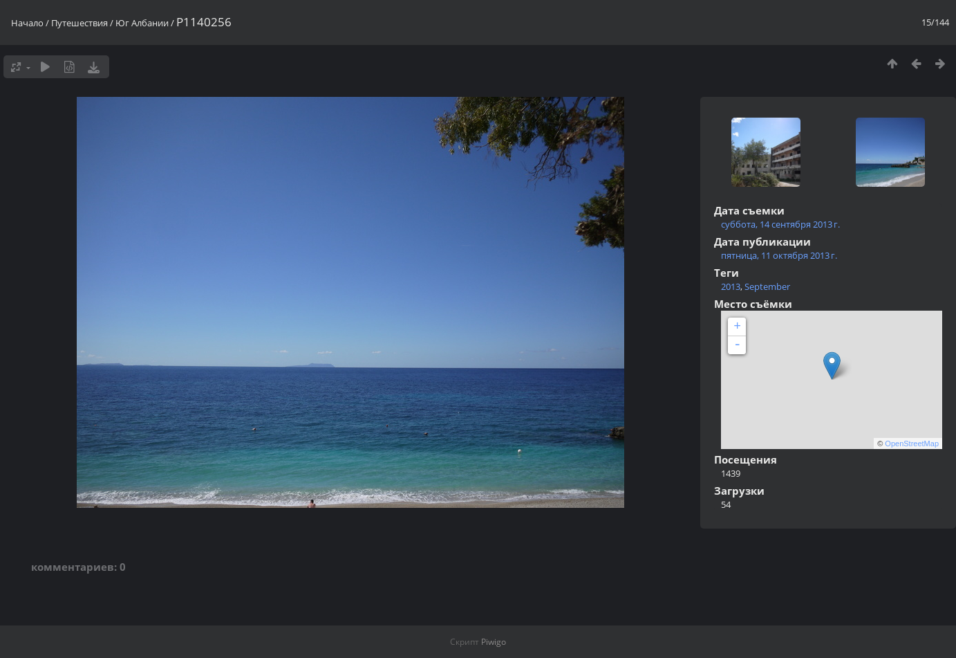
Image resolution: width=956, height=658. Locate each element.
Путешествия (79, 23)
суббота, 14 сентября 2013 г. (780, 224)
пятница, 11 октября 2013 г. (779, 255)
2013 (730, 286)
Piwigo (493, 642)
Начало (27, 23)
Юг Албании (142, 23)
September (767, 286)
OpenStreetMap (912, 443)
